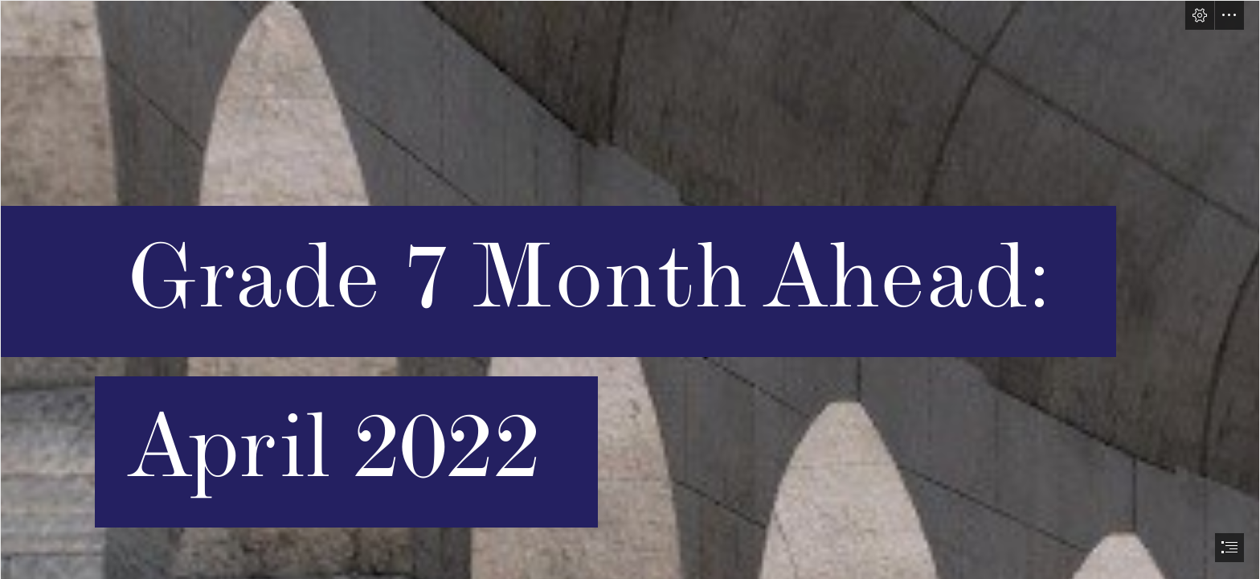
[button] (1199, 15)
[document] (630, 289)
